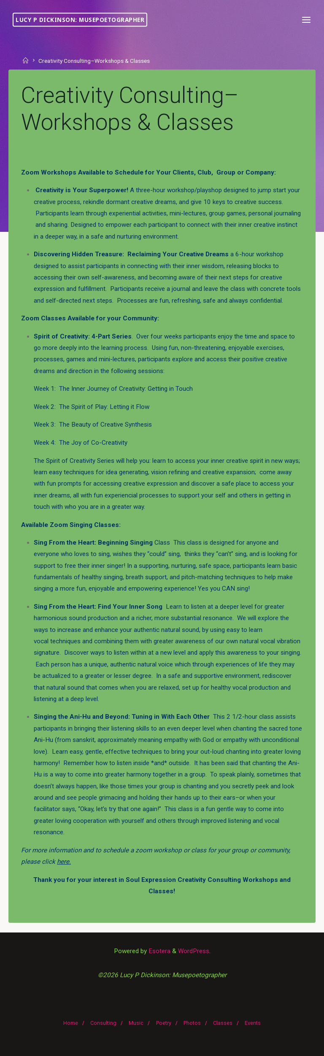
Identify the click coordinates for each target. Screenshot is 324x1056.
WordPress (193, 951)
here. (64, 861)
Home (70, 1023)
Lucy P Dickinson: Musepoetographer (80, 20)
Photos (192, 1023)
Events (253, 1023)
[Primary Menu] (306, 20)
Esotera (158, 951)
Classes (222, 1023)
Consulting (103, 1023)
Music (136, 1023)
